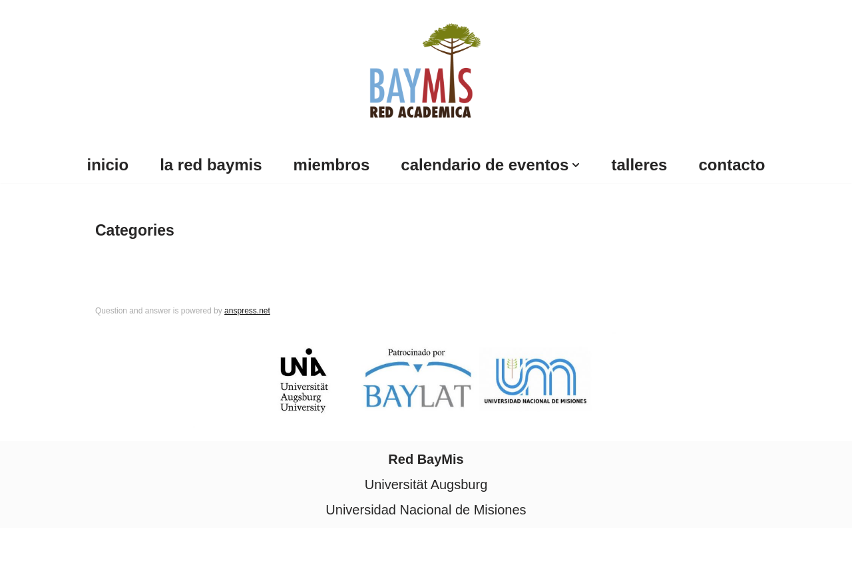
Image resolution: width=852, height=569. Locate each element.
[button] (576, 165)
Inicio (108, 165)
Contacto (731, 165)
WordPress (159, 548)
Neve (25, 548)
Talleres (639, 165)
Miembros (332, 165)
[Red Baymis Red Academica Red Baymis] (426, 68)
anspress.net (247, 310)
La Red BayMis (211, 165)
